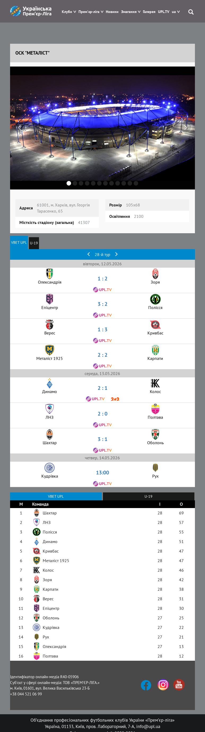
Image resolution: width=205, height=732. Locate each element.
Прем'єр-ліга (88, 12)
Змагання (129, 12)
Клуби (67, 12)
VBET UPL (19, 242)
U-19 (34, 243)
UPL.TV (163, 12)
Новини (112, 12)
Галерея (149, 12)
